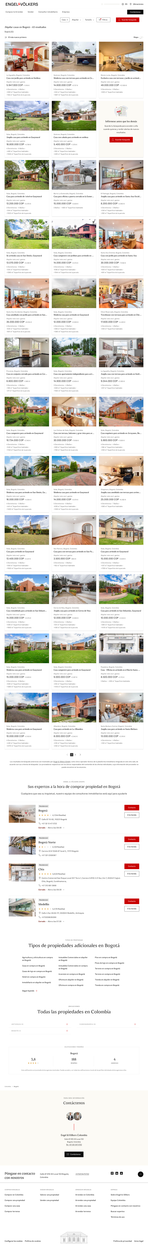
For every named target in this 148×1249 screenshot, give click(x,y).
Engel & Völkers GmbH (62, 762)
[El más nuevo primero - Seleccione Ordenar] (16, 37)
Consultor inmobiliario (48, 12)
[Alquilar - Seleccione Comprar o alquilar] (11, 19)
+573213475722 (82, 1174)
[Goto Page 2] (75, 754)
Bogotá (42, 810)
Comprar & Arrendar (14, 12)
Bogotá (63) (9, 31)
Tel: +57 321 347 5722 (74, 1145)
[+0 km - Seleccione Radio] (54, 20)
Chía (41, 869)
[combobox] (33, 20)
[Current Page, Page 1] (71, 754)
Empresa (65, 12)
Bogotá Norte (47, 842)
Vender (31, 12)
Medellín (43, 904)
